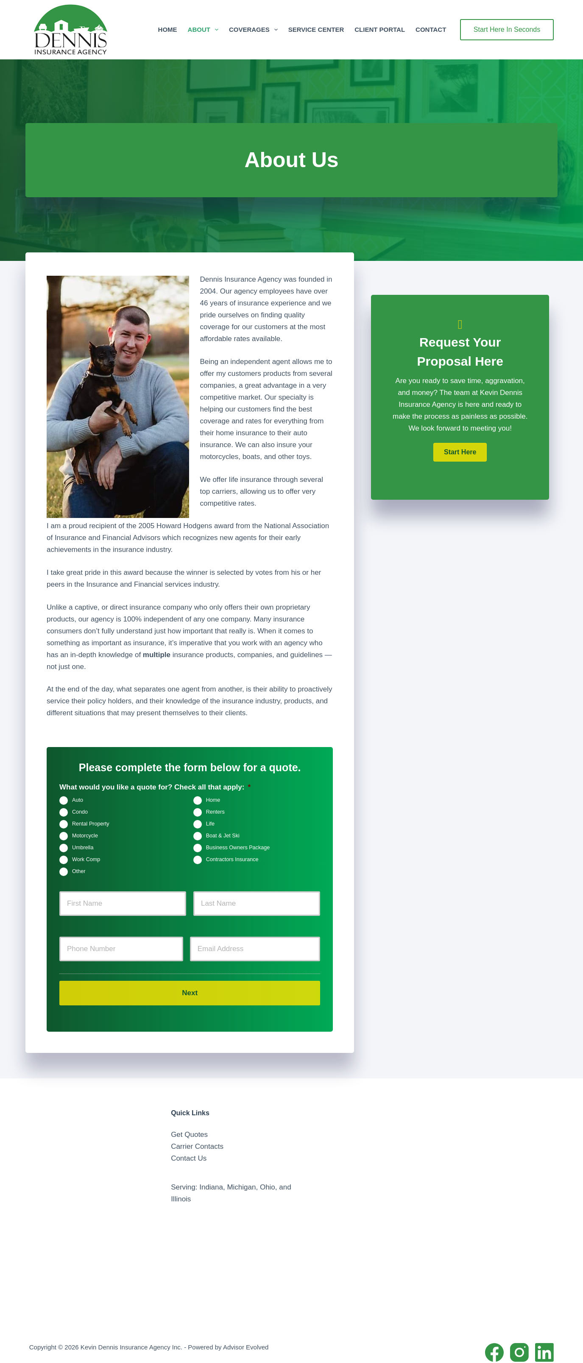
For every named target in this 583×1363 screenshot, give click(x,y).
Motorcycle (85, 836)
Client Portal (379, 29)
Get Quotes (189, 1125)
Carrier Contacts (197, 1138)
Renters (215, 812)
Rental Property (90, 824)
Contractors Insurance (232, 859)
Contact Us (188, 1149)
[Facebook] (494, 1343)
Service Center (316, 29)
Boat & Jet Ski (223, 836)
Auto (77, 800)
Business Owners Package (238, 848)
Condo (80, 812)
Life (210, 824)
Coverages (255, 30)
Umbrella (82, 848)
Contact (431, 29)
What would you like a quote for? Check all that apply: (155, 787)
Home (167, 29)
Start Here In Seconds (507, 29)
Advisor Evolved (246, 1337)
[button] (460, 452)
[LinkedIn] (544, 1343)
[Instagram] (519, 1343)
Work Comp (86, 859)
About (205, 30)
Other (79, 871)
